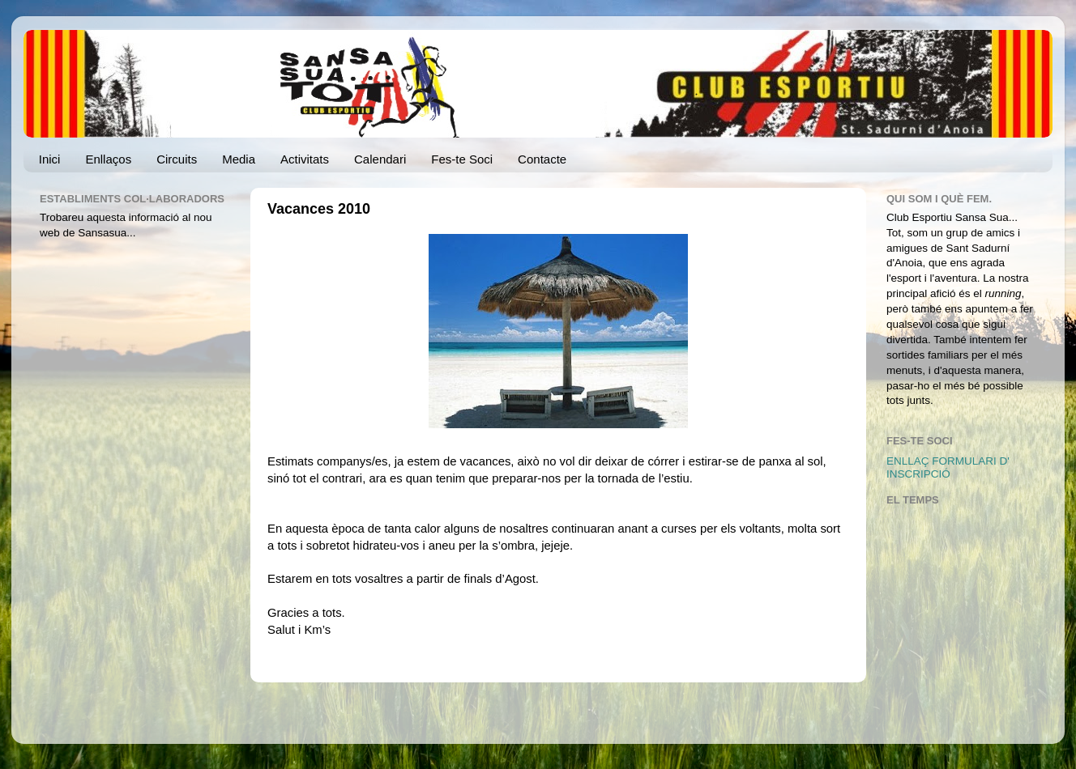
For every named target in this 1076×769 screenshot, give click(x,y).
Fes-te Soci (462, 159)
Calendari (380, 159)
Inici (50, 159)
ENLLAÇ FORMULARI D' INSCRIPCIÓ (948, 467)
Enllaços (108, 159)
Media (238, 159)
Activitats (304, 159)
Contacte (542, 159)
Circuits (176, 159)
